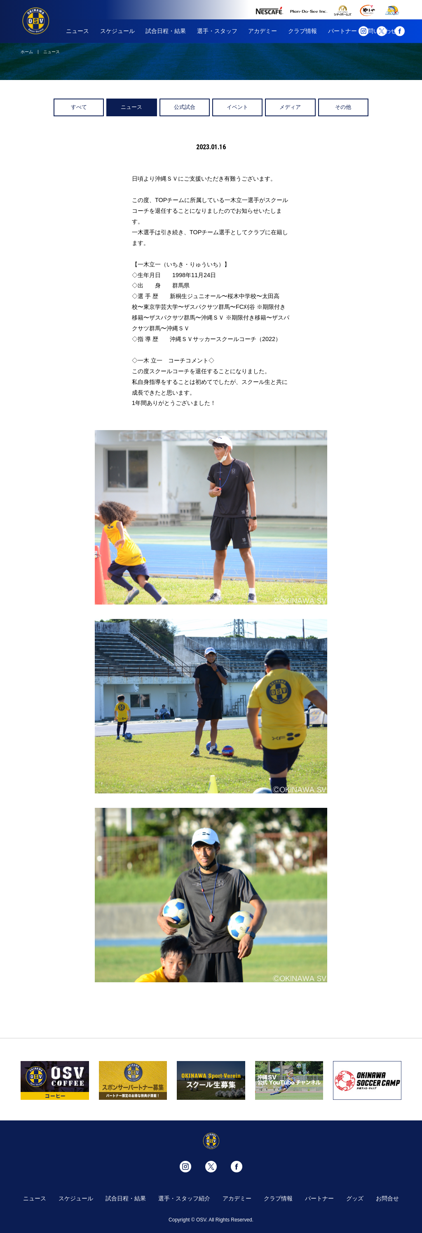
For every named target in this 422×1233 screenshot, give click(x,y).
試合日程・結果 (165, 31)
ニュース (77, 31)
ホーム (27, 51)
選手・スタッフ (217, 31)
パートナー (342, 31)
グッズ (354, 1198)
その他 (343, 107)
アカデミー (262, 31)
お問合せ (387, 1198)
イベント (237, 107)
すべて (79, 107)
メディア (290, 107)
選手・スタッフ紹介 (184, 1198)
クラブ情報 (302, 31)
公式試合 (184, 107)
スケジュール (117, 31)
